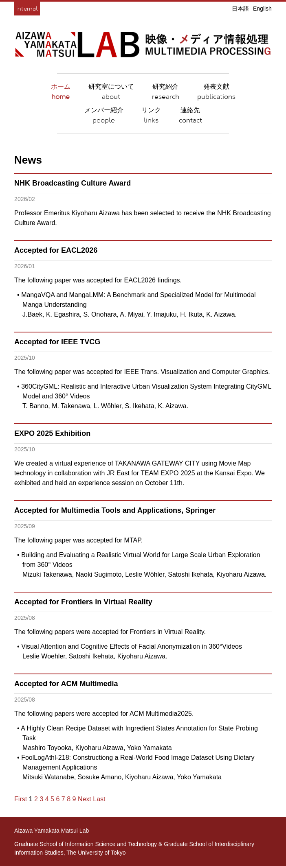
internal (27, 8)
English (262, 8)
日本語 (240, 8)
